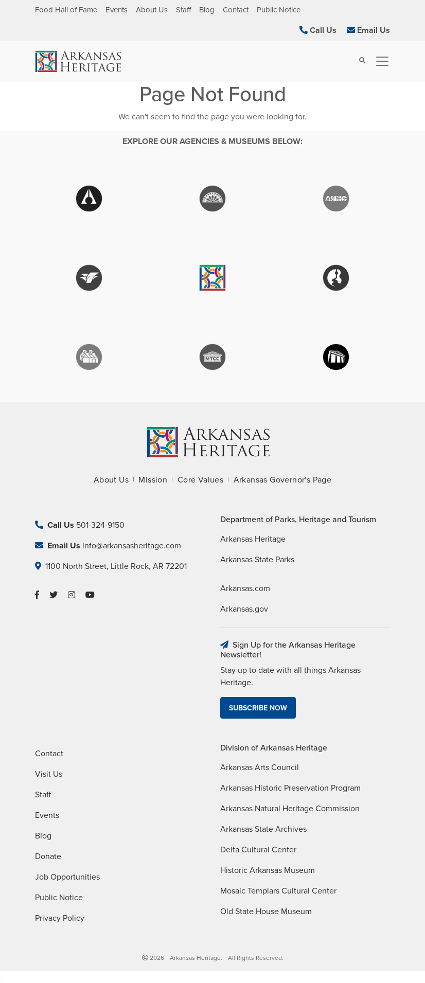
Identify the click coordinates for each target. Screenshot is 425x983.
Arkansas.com (245, 588)
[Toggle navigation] (379, 61)
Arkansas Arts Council (259, 767)
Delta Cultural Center (258, 850)
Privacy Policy (59, 918)
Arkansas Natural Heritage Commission (290, 808)
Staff (183, 9)
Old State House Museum (266, 911)
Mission (152, 480)
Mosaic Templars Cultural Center (278, 891)
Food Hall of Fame (66, 9)
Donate (48, 856)
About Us (152, 9)
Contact (236, 9)
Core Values (200, 480)
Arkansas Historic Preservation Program (290, 788)
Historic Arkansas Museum (267, 870)
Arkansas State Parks (257, 560)
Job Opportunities (67, 877)
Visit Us (48, 774)
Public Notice (278, 9)
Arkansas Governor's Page (283, 480)
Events (116, 9)
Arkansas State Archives (263, 829)
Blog (207, 9)
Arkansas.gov (244, 609)
